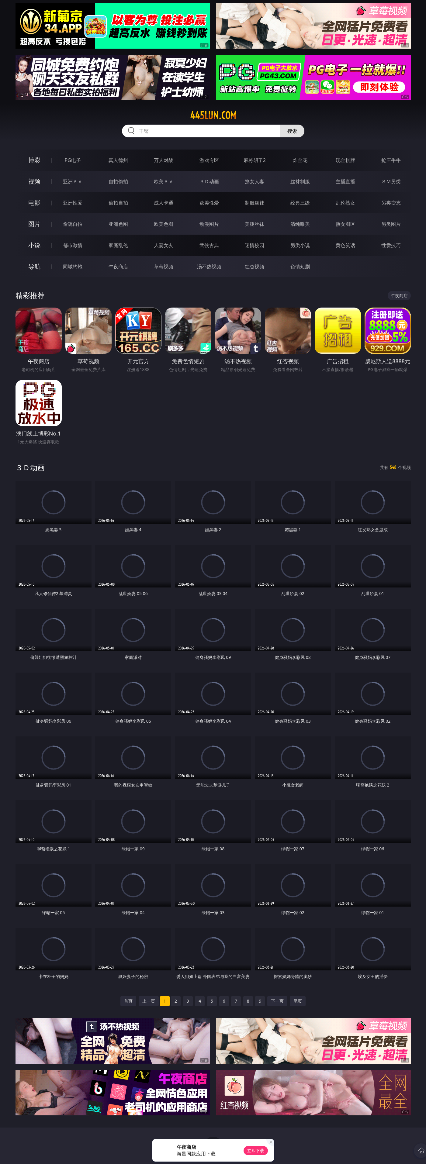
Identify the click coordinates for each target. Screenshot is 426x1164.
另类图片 (391, 224)
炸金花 (300, 160)
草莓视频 (163, 266)
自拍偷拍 (118, 181)
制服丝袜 (254, 202)
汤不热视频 (209, 266)
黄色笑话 (345, 245)
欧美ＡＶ (163, 181)
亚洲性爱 (72, 202)
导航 (34, 266)
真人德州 (118, 160)
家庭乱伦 (118, 245)
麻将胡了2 (255, 160)
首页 (128, 1001)
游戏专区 (209, 160)
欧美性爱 (209, 202)
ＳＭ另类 (391, 181)
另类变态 (391, 202)
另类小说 (300, 245)
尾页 (297, 1001)
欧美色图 (163, 224)
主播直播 (345, 181)
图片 (34, 224)
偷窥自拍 (72, 224)
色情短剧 (300, 266)
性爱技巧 (391, 245)
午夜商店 (118, 266)
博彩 (34, 160)
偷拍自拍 (118, 202)
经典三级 (300, 202)
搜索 (292, 131)
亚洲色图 (118, 224)
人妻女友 (163, 245)
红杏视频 (254, 266)
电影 (34, 202)
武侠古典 (209, 245)
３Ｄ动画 (209, 181)
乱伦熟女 (345, 202)
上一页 (148, 1001)
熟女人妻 (254, 181)
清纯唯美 (300, 224)
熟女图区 (345, 224)
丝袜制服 (300, 181)
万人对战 (163, 160)
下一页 (277, 1001)
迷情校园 (254, 245)
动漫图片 (209, 224)
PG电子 (73, 160)
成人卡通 (163, 202)
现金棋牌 (345, 160)
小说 (34, 245)
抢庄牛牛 (391, 160)
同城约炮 (72, 266)
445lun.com (213, 115)
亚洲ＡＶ (72, 181)
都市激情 (72, 245)
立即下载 (255, 1150)
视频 (34, 181)
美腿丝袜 (254, 224)
